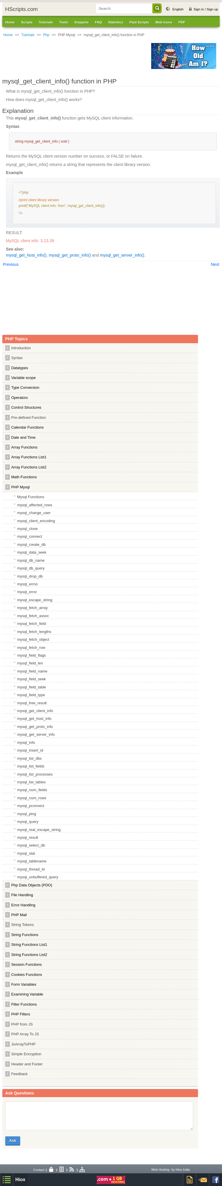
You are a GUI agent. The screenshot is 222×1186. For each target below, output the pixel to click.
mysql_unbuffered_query (37, 877)
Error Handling (23, 905)
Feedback (19, 1074)
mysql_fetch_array (32, 608)
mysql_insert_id (30, 750)
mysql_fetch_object (33, 639)
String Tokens (22, 924)
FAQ (98, 22)
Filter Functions (24, 1004)
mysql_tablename (32, 861)
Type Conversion (25, 387)
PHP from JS (22, 1024)
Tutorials (28, 35)
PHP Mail (19, 915)
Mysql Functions (30, 497)
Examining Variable (27, 994)
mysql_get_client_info (35, 711)
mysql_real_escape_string (38, 830)
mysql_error (27, 592)
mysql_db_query (31, 568)
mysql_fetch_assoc (33, 616)
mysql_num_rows (31, 798)
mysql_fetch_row (31, 647)
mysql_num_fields (32, 790)
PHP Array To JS (25, 1034)
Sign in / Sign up (205, 9)
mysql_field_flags (31, 655)
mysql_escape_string (34, 600)
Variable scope (23, 378)
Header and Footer (27, 1064)
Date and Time (23, 437)
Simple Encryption (26, 1054)
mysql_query (27, 821)
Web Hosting (160, 1169)
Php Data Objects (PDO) (31, 885)
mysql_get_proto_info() (70, 255)
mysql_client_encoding (36, 521)
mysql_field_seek (31, 679)
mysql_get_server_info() (122, 255)
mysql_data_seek (31, 552)
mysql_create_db (31, 544)
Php (46, 35)
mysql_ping (26, 814)
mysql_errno (27, 584)
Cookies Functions (26, 974)
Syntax (17, 358)
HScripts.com (21, 9)
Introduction (21, 348)
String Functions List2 (29, 954)
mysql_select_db (31, 845)
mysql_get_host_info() (26, 255)
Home (10, 22)
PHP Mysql (20, 487)
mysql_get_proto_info (35, 726)
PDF (182, 22)
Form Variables (23, 984)
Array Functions (24, 447)
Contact (38, 1170)
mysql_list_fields (30, 766)
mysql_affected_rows (34, 505)
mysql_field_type (31, 695)
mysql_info (26, 742)
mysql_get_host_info (34, 718)
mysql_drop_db (30, 576)
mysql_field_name (32, 671)
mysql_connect (29, 536)
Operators (19, 397)
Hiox (20, 1179)
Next (215, 264)
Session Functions (26, 964)
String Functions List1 (29, 944)
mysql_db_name (31, 560)
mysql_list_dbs (29, 758)
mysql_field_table (31, 687)
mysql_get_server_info (36, 734)
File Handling (22, 895)
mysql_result (27, 837)
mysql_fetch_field (31, 623)
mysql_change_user (34, 513)
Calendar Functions (27, 427)
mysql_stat (26, 853)
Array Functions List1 (29, 457)
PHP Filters (20, 1014)
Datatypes (19, 368)
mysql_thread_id (31, 869)
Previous (10, 264)
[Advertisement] (75, 56)
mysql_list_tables (31, 782)
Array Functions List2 (29, 467)
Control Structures (26, 407)
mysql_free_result (32, 703)
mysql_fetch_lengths (34, 632)
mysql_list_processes (35, 774)
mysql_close (27, 528)
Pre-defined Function (28, 417)
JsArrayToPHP (23, 1044)
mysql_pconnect (30, 806)
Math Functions (24, 477)
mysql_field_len (30, 663)
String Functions (24, 935)
